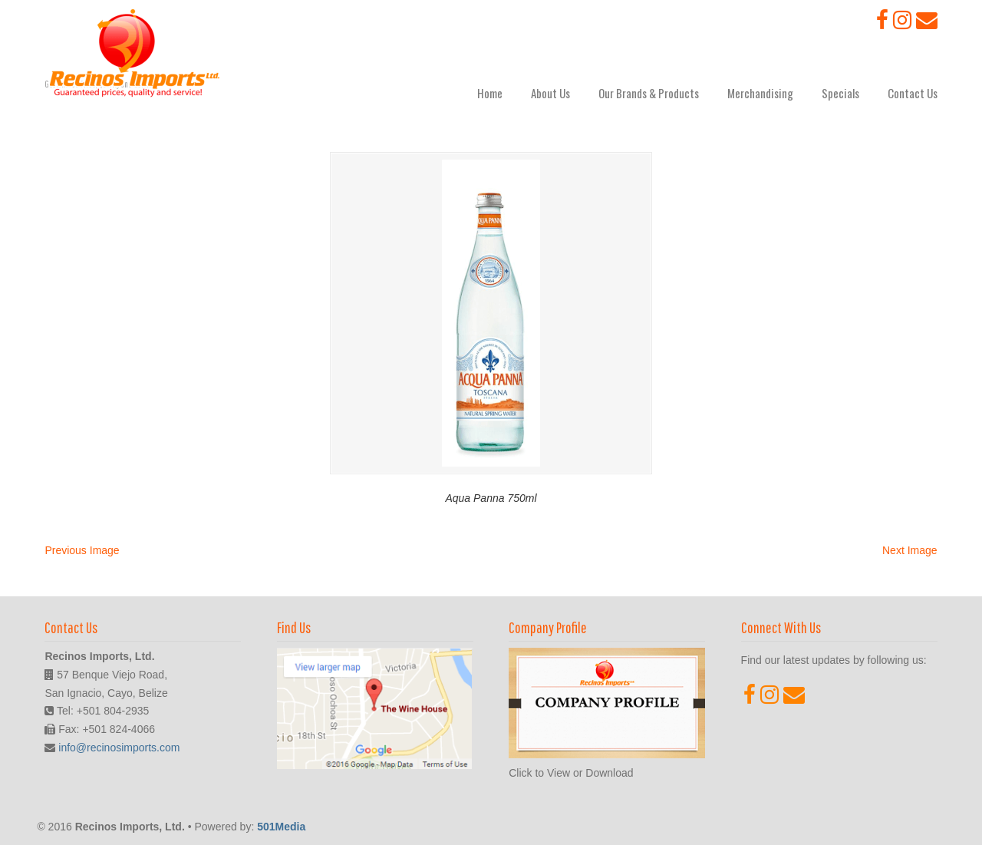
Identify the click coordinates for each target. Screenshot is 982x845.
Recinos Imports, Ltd (134, 53)
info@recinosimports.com (119, 747)
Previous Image (81, 550)
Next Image (910, 550)
